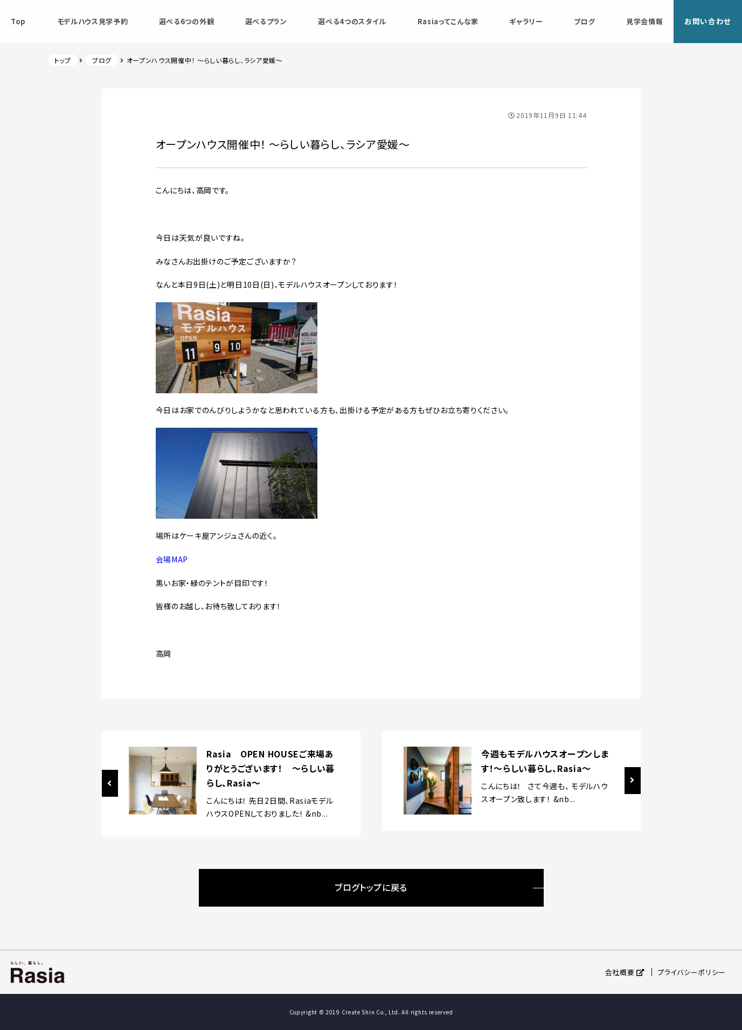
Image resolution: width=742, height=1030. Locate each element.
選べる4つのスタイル (350, 21)
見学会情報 (641, 21)
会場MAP (172, 559)
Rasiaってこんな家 (446, 21)
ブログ (581, 21)
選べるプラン (265, 21)
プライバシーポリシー (691, 972)
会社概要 (620, 972)
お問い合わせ (706, 21)
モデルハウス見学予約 (92, 21)
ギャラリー (524, 21)
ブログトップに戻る (371, 887)
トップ (62, 60)
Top (18, 21)
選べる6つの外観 (185, 21)
